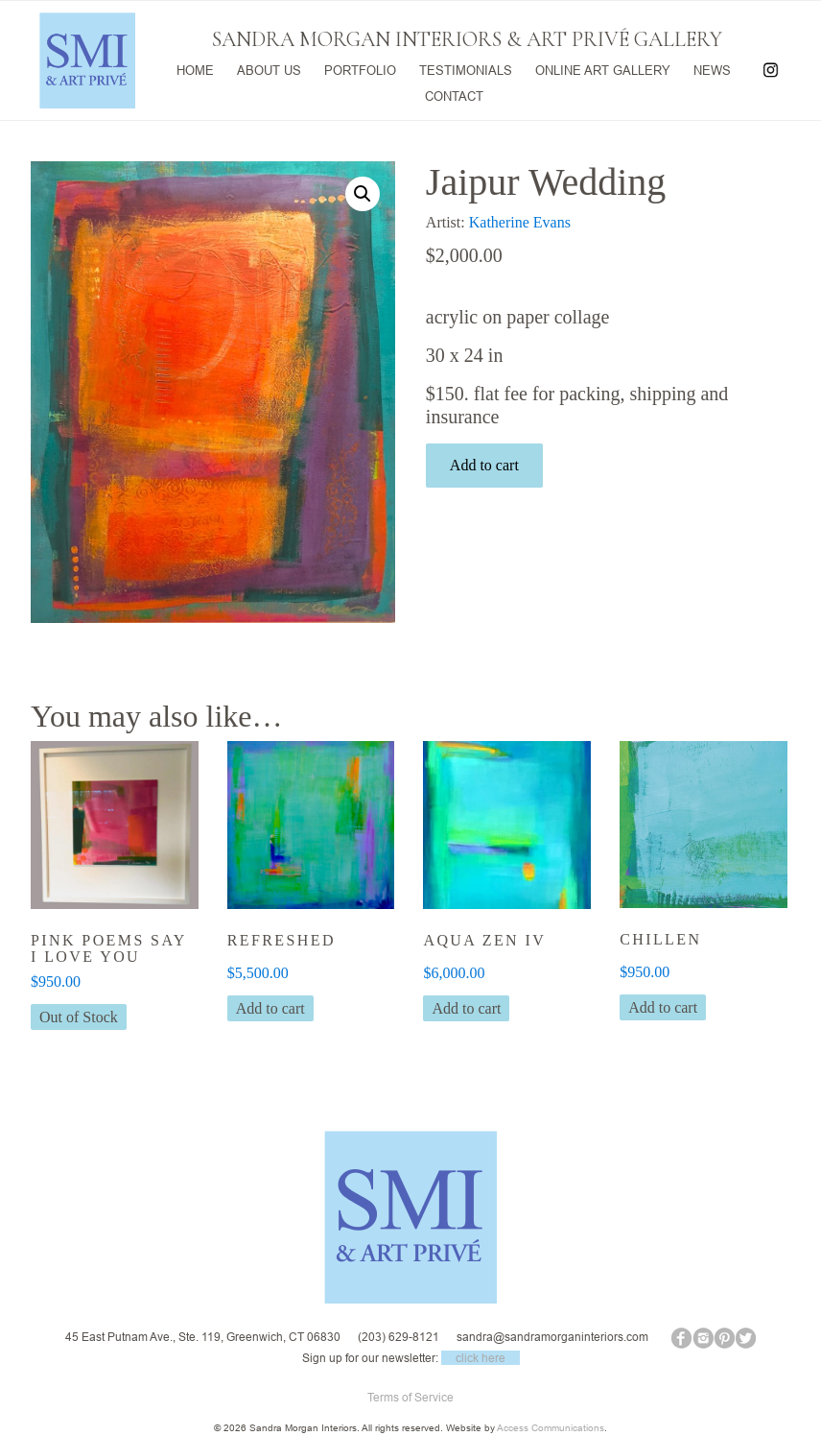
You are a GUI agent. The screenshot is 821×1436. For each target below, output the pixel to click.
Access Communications (550, 1428)
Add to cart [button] (270, 1008)
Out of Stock (78, 1017)
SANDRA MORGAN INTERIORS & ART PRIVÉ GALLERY (467, 39)
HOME (195, 68)
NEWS (712, 68)
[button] (362, 194)
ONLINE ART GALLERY (602, 68)
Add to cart (484, 465)
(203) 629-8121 (398, 1336)
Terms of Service (410, 1397)
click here (480, 1358)
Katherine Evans (520, 222)
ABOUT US (269, 68)
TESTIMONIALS (465, 68)
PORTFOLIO (360, 68)
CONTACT (454, 93)
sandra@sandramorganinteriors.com (552, 1336)
